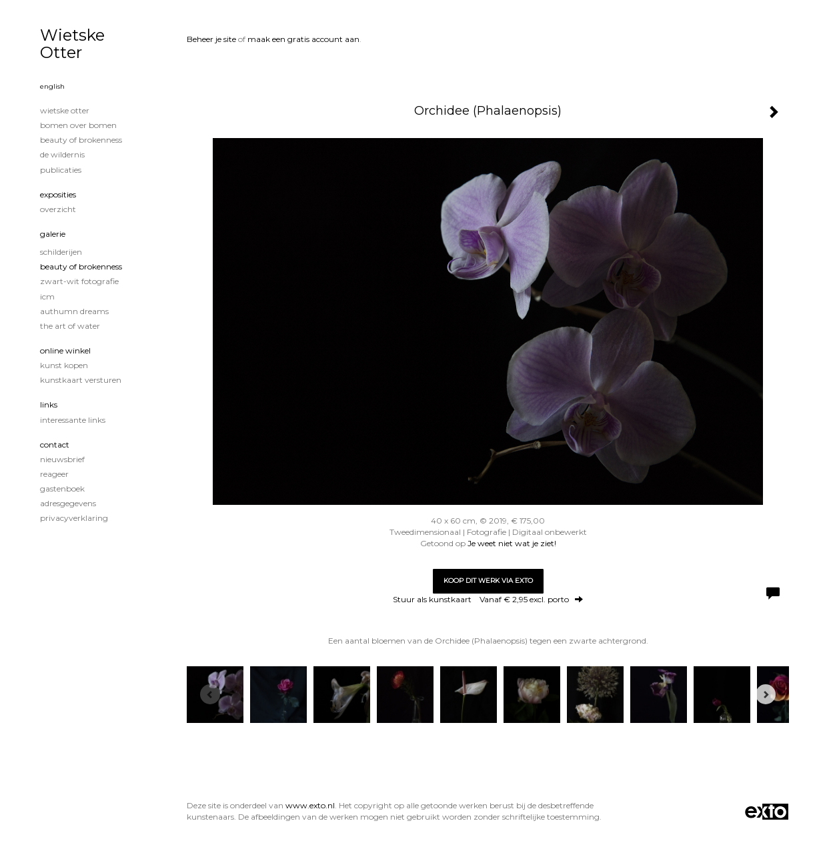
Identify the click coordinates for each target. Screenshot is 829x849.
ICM (47, 296)
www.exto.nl (310, 805)
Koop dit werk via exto (488, 580)
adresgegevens (68, 503)
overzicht (58, 209)
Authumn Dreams (74, 311)
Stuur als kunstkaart (488, 599)
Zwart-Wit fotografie (79, 281)
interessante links (72, 420)
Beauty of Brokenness (81, 140)
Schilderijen (61, 252)
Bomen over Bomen (78, 125)
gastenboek (62, 489)
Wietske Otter (72, 43)
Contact (54, 445)
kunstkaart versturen (80, 380)
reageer (54, 474)
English (52, 86)
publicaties (60, 170)
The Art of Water (70, 326)
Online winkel (65, 350)
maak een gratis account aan (303, 39)
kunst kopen (64, 365)
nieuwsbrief (62, 459)
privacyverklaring (74, 518)
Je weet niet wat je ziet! (512, 543)
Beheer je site (211, 39)
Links (48, 404)
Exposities (58, 194)
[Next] (766, 694)
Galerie (52, 234)
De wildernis (62, 154)
